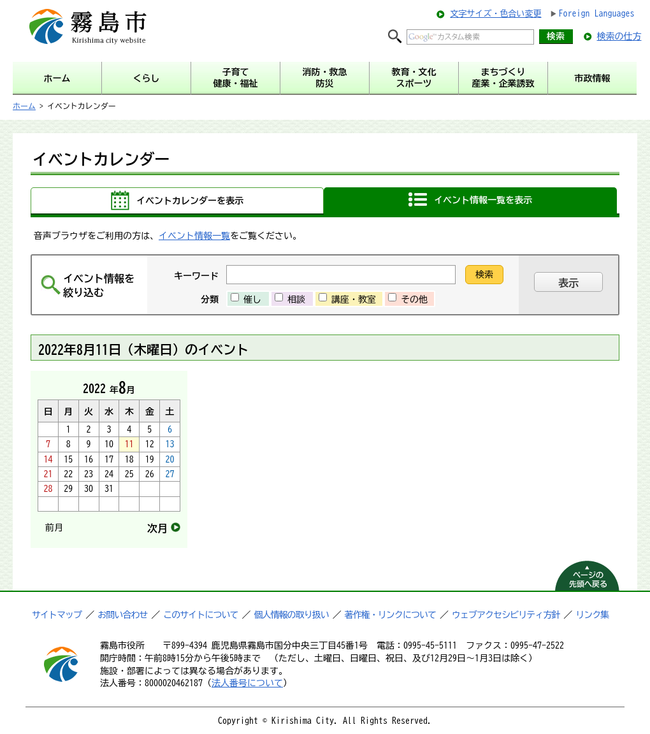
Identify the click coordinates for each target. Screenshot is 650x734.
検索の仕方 (619, 36)
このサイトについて (200, 614)
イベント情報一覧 (194, 235)
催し (252, 299)
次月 (157, 528)
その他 (414, 299)
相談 (296, 299)
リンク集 (592, 614)
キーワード (196, 275)
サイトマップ (57, 614)
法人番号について (247, 683)
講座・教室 (353, 299)
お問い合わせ (122, 614)
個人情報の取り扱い (291, 614)
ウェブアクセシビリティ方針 (506, 614)
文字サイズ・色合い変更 (495, 14)
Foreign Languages (597, 13)
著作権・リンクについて (390, 614)
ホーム (24, 106)
